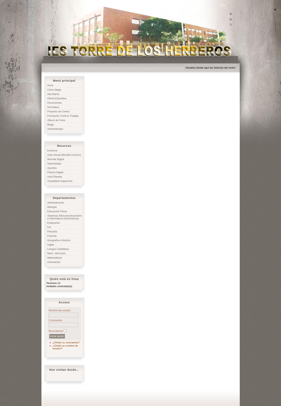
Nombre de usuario (60, 310)
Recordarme (56, 331)
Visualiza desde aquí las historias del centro (210, 67)
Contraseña (55, 320)
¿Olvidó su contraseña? (66, 342)
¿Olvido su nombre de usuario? (65, 347)
